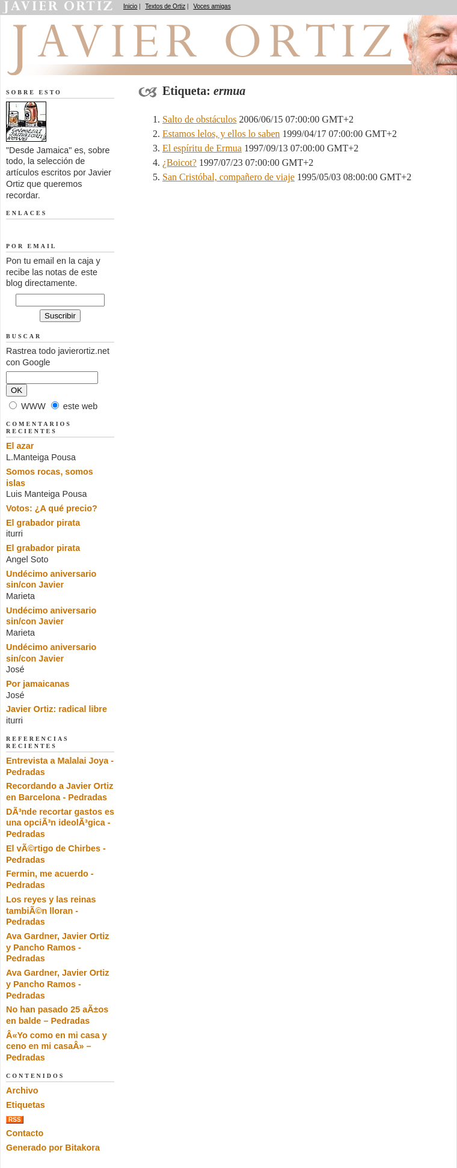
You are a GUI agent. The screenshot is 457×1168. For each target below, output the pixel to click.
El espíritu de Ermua (202, 148)
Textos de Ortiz (166, 6)
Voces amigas (211, 6)
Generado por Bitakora (53, 1147)
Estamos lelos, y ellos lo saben (221, 134)
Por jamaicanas (38, 684)
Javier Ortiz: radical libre (56, 709)
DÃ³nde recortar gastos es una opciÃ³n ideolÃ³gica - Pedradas (60, 823)
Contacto (24, 1133)
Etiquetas (25, 1105)
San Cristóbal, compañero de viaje (228, 177)
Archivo (22, 1090)
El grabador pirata (43, 523)
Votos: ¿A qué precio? (51, 508)
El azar (20, 446)
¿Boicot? (179, 162)
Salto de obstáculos (199, 119)
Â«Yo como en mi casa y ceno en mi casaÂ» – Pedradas (56, 1046)
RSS (14, 1119)
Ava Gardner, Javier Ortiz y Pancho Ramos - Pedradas (57, 947)
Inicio (130, 6)
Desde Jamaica (70, 60)
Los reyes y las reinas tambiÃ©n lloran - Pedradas (51, 910)
